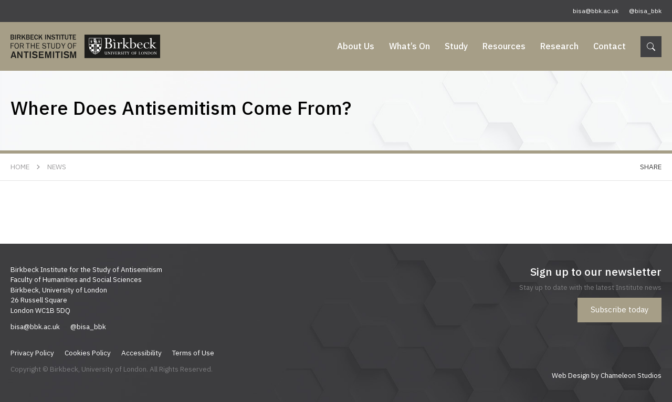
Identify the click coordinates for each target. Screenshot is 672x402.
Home (19, 166)
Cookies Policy (88, 352)
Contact (609, 46)
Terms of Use (193, 352)
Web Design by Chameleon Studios (607, 375)
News (56, 166)
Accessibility (141, 352)
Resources (504, 46)
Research (559, 46)
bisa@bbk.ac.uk (595, 11)
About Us (355, 46)
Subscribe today (619, 309)
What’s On (409, 46)
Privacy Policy (32, 352)
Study (456, 46)
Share (651, 166)
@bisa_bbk (645, 11)
